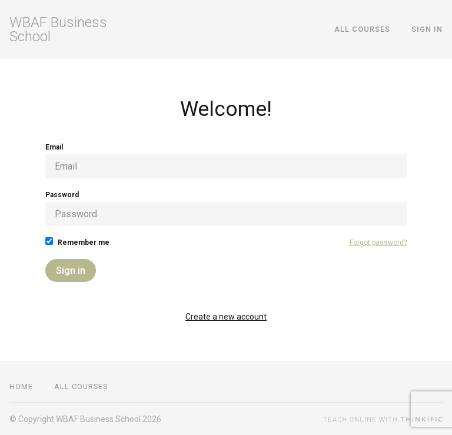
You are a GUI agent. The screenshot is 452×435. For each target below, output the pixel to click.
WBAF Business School (58, 29)
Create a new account (226, 316)
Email (225, 160)
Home (21, 386)
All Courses (362, 29)
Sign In (427, 29)
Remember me (77, 242)
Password (225, 208)
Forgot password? (378, 242)
